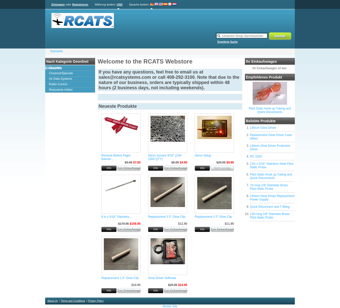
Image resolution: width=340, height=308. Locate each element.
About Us (52, 301)
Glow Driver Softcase (162, 278)
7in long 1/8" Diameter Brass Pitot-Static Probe (269, 187)
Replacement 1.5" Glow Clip (120, 278)
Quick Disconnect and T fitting (270, 206)
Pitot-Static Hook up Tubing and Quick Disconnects (270, 110)
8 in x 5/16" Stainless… (116, 216)
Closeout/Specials (61, 73)
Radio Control (58, 84)
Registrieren (80, 4)
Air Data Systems (60, 78)
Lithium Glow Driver (263, 128)
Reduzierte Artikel (60, 90)
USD (120, 4)
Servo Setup (203, 155)
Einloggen (58, 4)
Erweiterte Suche (227, 41)
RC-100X (256, 156)
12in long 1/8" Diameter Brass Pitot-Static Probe (270, 215)
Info (109, 168)
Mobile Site (170, 306)
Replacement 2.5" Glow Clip (213, 216)
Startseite (56, 51)
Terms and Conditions (73, 301)
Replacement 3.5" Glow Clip (166, 216)
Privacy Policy (96, 301)
